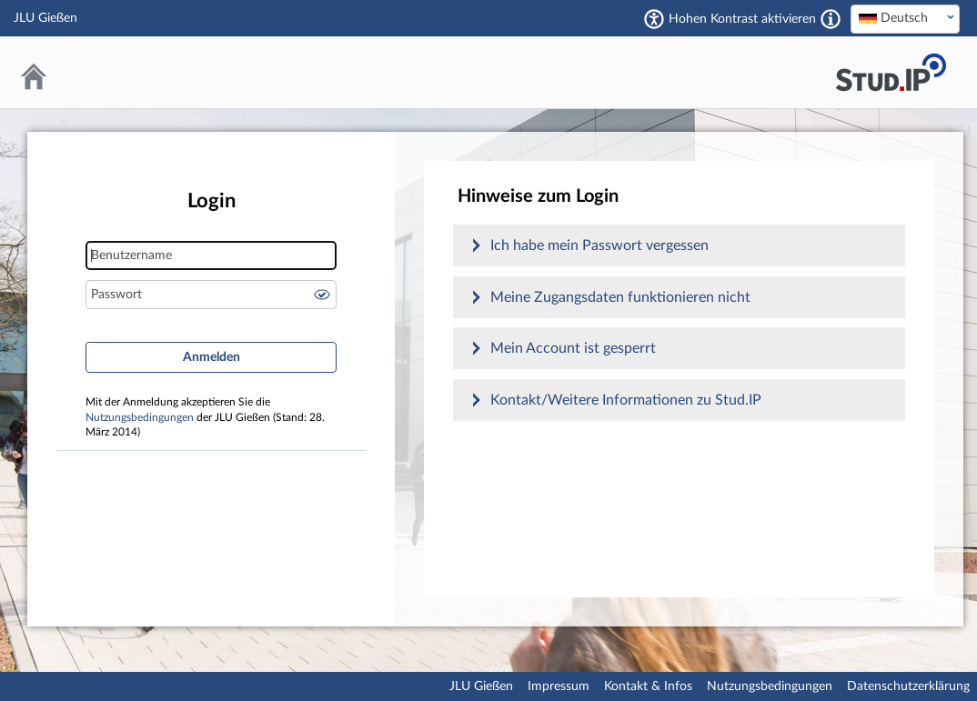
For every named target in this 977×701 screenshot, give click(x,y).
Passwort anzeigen (322, 294)
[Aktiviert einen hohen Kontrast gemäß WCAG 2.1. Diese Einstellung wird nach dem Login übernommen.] (830, 19)
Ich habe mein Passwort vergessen (599, 245)
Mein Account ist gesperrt (573, 348)
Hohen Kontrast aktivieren (742, 19)
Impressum (558, 686)
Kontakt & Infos (648, 686)
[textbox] (905, 18)
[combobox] (905, 19)
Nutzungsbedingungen (140, 418)
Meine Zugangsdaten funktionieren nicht (620, 297)
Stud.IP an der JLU (890, 72)
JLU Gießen (481, 686)
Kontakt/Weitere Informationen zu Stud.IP (625, 400)
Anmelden (211, 357)
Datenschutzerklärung (908, 686)
